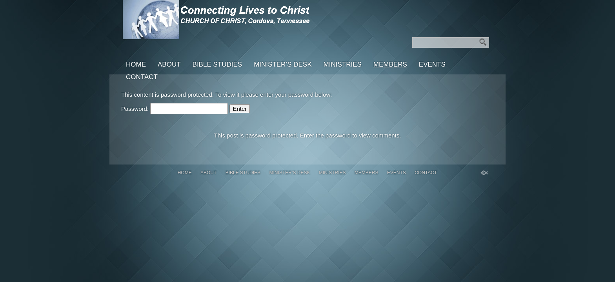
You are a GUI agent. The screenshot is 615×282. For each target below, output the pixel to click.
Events (432, 64)
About (169, 64)
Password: (174, 108)
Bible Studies (217, 64)
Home (136, 64)
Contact (142, 77)
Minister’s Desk (282, 64)
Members (390, 64)
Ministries (343, 64)
